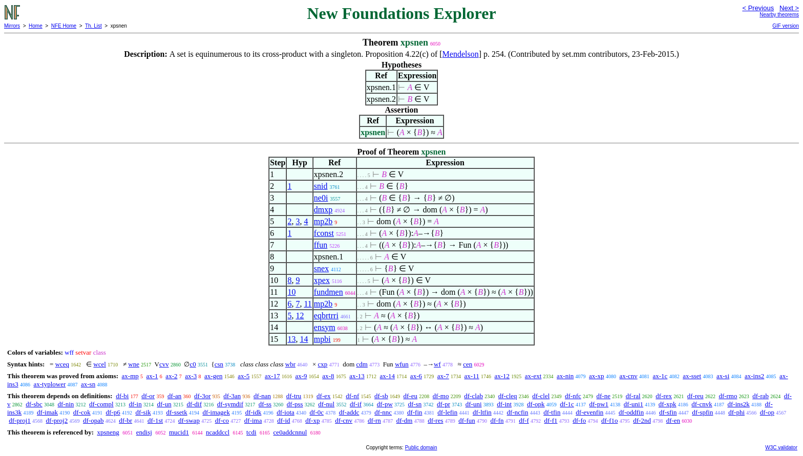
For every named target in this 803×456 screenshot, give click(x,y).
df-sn (415, 404)
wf (437, 364)
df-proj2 (57, 420)
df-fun (466, 420)
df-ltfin (482, 412)
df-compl (101, 404)
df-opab (93, 420)
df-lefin (447, 412)
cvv (164, 364)
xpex (322, 280)
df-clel (541, 396)
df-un (164, 404)
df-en (673, 420)
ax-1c (660, 376)
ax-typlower (49, 384)
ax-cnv (628, 376)
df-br (125, 420)
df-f (524, 420)
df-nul (326, 404)
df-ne (603, 396)
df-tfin (551, 412)
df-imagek (215, 412)
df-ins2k (738, 404)
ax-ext (533, 376)
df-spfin (702, 412)
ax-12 (502, 376)
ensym (324, 327)
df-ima (253, 420)
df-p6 (113, 412)
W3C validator (781, 447)
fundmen (328, 292)
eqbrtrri (326, 315)
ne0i (321, 197)
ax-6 (416, 376)
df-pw (385, 404)
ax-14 (387, 376)
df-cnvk (701, 404)
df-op (767, 412)
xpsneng (108, 432)
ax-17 (272, 376)
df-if (356, 404)
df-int (504, 404)
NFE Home (63, 26)
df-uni (474, 404)
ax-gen (213, 376)
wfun (402, 364)
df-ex (323, 396)
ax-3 (191, 376)
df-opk (536, 404)
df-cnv (343, 420)
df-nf (352, 396)
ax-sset (692, 376)
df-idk (253, 412)
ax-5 (243, 376)
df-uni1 (633, 404)
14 (304, 339)
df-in (135, 404)
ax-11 (471, 376)
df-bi (122, 396)
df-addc (349, 412)
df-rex (664, 396)
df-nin (66, 404)
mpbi (322, 339)
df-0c (317, 412)
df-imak (47, 412)
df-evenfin (589, 412)
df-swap (189, 420)
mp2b (323, 221)
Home (36, 26)
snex (321, 268)
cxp (323, 364)
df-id (283, 420)
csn (219, 364)
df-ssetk (176, 412)
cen (467, 364)
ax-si (722, 376)
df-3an (232, 396)
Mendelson (460, 54)
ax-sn (88, 384)
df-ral (633, 396)
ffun (320, 245)
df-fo (579, 420)
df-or (148, 396)
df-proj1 (20, 420)
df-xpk (668, 404)
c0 (192, 364)
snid (321, 186)
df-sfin (668, 412)
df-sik (143, 412)
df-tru (294, 396)
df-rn (374, 420)
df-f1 (550, 420)
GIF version (785, 26)
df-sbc (34, 404)
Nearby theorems (779, 14)
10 (291, 292)
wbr (290, 364)
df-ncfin (518, 412)
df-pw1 (599, 404)
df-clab (473, 396)
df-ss (265, 404)
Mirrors (12, 26)
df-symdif (230, 404)
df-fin (414, 412)
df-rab (760, 396)
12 (299, 315)
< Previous (758, 8)
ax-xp (596, 376)
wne (133, 364)
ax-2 (171, 376)
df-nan (262, 396)
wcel (99, 364)
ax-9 (301, 376)
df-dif (194, 404)
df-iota (285, 412)
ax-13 (357, 376)
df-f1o (609, 420)
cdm (362, 364)
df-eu (410, 396)
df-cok (82, 412)
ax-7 (443, 376)
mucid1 (179, 432)
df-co (222, 420)
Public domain (421, 447)
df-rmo (728, 396)
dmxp (323, 209)
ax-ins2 (754, 376)
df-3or (202, 396)
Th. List (93, 26)
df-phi (736, 412)
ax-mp (130, 376)
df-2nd (642, 420)
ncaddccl (217, 432)
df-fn (496, 420)
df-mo (441, 396)
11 (307, 303)
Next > (789, 8)
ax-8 (328, 376)
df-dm (404, 420)
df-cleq (507, 396)
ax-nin (565, 376)
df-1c (567, 404)
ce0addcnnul (290, 432)
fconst (324, 233)
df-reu (695, 396)
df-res (435, 420)
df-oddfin (631, 412)
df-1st (155, 420)
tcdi (251, 432)
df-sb (381, 396)
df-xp (312, 420)
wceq (62, 364)
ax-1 (152, 376)
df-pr (443, 404)
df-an (174, 396)
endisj (144, 432)
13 (291, 339)
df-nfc (573, 396)
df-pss (295, 404)
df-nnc (383, 412)
